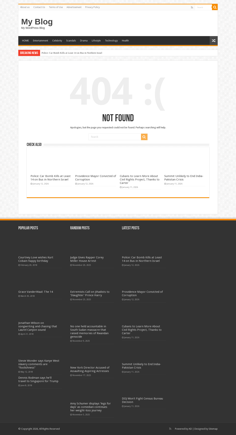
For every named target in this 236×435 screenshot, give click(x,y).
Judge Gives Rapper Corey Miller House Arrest (87, 259)
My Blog (37, 21)
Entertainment (40, 40)
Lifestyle (96, 40)
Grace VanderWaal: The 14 (35, 292)
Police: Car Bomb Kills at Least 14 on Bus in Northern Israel (72, 52)
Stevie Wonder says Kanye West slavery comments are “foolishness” (38, 364)
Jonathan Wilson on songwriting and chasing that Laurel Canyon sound (37, 326)
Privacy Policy (92, 7)
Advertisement (74, 7)
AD (190, 428)
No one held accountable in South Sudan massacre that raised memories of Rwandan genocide (89, 331)
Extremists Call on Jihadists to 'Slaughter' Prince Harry (90, 293)
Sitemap (213, 428)
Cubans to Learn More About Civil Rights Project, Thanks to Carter (139, 179)
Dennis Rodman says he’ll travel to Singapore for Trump (38, 379)
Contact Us (39, 7)
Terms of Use (56, 7)
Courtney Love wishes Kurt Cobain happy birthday (35, 259)
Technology (111, 40)
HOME (25, 40)
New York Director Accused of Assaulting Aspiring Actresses (89, 369)
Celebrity (57, 40)
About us (25, 7)
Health (125, 40)
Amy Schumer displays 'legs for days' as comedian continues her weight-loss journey (90, 407)
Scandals (71, 40)
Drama (84, 40)
